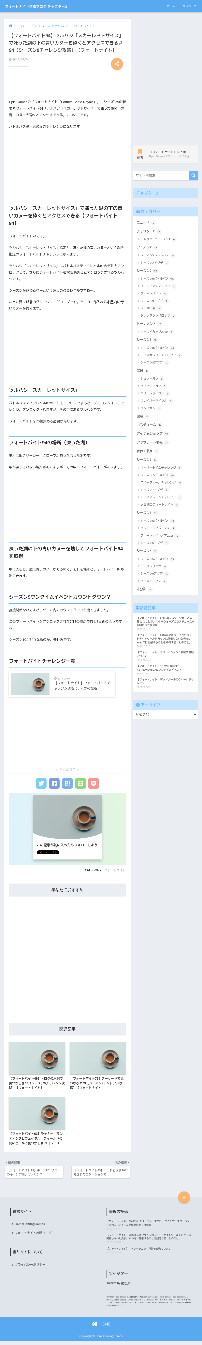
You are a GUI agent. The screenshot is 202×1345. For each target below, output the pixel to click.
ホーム (171, 6)
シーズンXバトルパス (157, 256)
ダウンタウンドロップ (158, 316)
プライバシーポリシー (30, 1268)
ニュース (146, 222)
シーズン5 (147, 552)
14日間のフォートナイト (160, 506)
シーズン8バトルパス (157, 349)
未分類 (145, 591)
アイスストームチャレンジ (161, 499)
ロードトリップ (153, 568)
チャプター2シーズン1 (158, 240)
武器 (143, 371)
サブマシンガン (153, 387)
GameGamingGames (30, 1228)
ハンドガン (150, 409)
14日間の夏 (151, 309)
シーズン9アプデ (154, 301)
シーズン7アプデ (154, 491)
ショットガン (152, 379)
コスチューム (150, 426)
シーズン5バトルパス (157, 561)
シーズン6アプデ (154, 544)
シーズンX (147, 247)
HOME (101, 1328)
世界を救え (148, 452)
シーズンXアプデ (154, 263)
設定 (143, 417)
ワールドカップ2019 (157, 332)
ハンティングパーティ (158, 530)
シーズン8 (147, 340)
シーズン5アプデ (154, 575)
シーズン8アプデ (154, 363)
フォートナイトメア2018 (160, 537)
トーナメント (150, 324)
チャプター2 (188, 6)
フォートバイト (114, 873)
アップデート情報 (153, 443)
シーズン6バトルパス (157, 522)
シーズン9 (147, 271)
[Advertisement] (67, 85)
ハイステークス (153, 583)
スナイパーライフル (156, 402)
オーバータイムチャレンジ (161, 469)
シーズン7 (147, 461)
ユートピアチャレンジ (158, 287)
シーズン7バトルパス (157, 477)
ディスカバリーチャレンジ (161, 356)
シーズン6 (147, 514)
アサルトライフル (155, 394)
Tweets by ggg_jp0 (120, 1287)
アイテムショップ (153, 434)
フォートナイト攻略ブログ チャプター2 (47, 6)
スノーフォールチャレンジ (161, 484)
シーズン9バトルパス (157, 279)
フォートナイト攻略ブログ (33, 1237)
